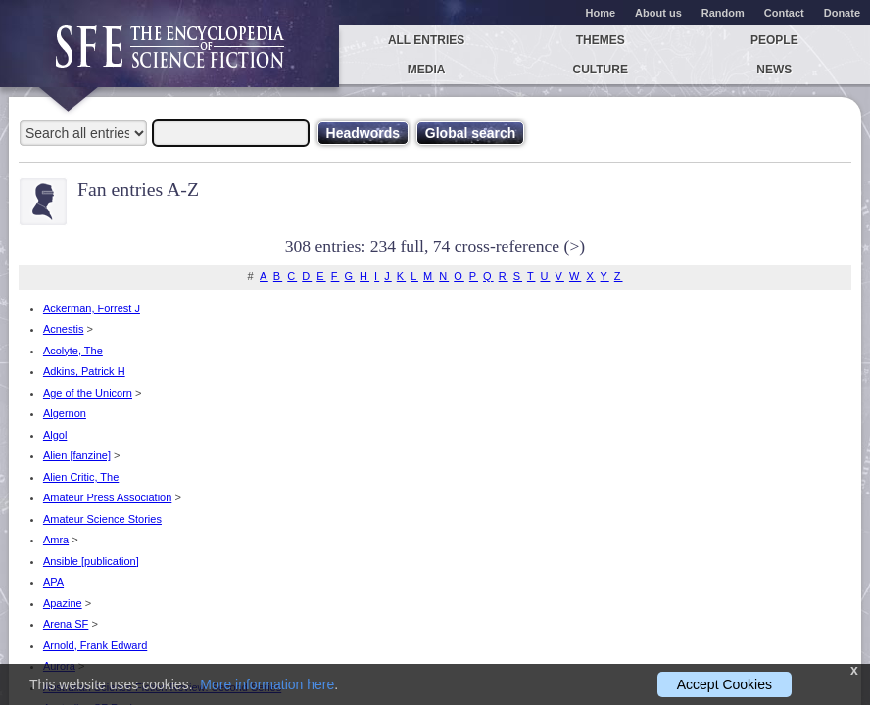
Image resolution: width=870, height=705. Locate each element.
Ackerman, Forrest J (91, 308)
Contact (784, 13)
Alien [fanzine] (77, 455)
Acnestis (63, 329)
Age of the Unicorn (87, 393)
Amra (56, 539)
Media (427, 69)
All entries (426, 40)
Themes (600, 40)
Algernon (64, 413)
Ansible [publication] (91, 561)
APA (53, 582)
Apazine (62, 603)
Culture (599, 69)
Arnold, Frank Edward (95, 645)
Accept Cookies (724, 684)
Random (723, 13)
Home (601, 13)
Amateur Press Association (107, 497)
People (774, 40)
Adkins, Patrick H (84, 371)
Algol (55, 435)
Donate (842, 13)
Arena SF (65, 624)
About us (658, 13)
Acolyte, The (73, 350)
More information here (267, 684)
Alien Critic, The (81, 477)
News (774, 69)
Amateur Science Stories (102, 519)
